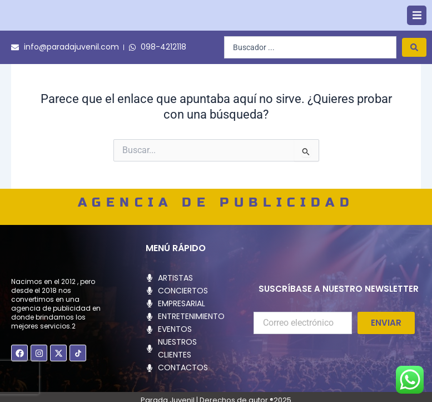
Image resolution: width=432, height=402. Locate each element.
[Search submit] (414, 65)
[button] (416, 24)
